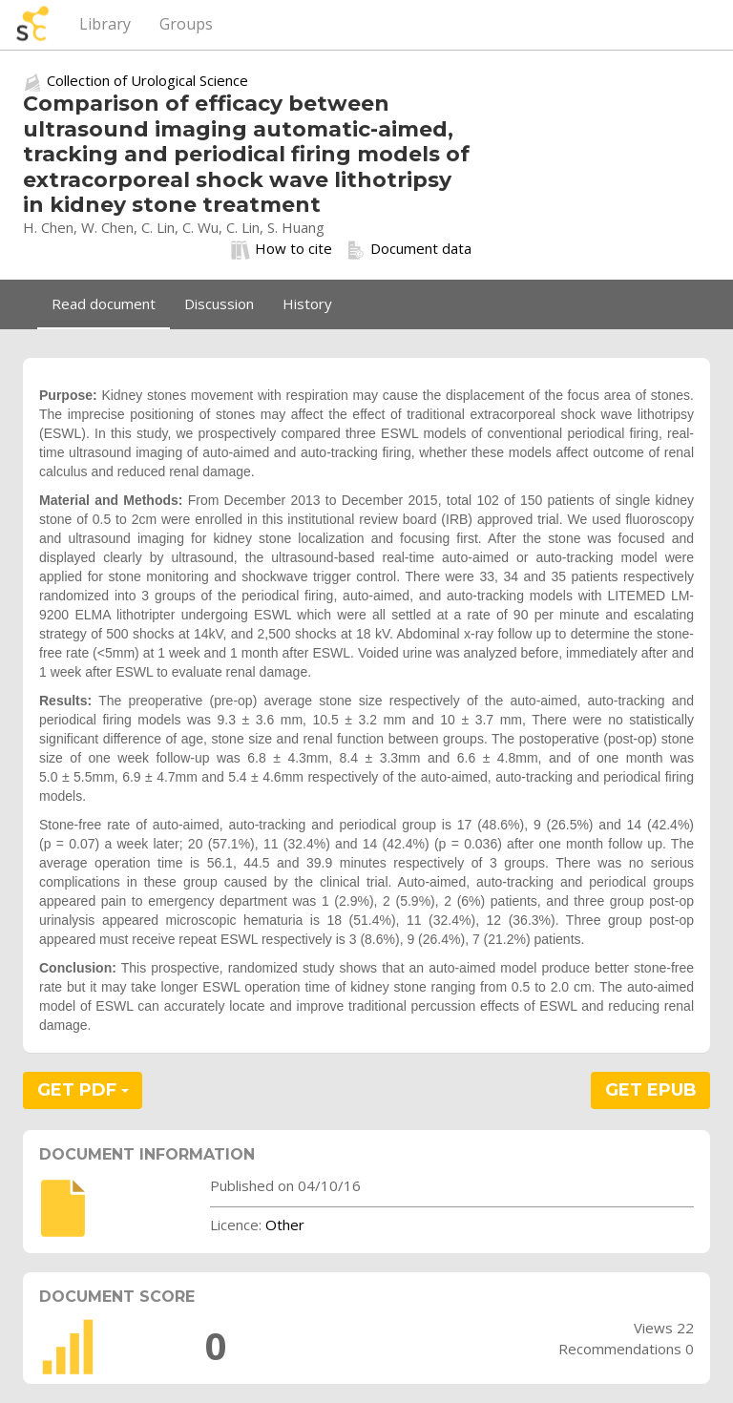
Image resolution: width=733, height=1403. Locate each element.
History (307, 303)
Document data (408, 249)
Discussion (219, 303)
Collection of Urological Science (147, 80)
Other (284, 1224)
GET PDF (83, 1089)
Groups (186, 23)
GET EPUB (651, 1089)
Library (105, 23)
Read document (104, 303)
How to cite (281, 249)
